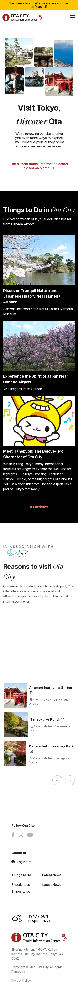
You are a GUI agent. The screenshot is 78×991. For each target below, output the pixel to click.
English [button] (19, 862)
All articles (39, 507)
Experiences (20, 885)
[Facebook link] (13, 835)
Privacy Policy (21, 980)
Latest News (51, 885)
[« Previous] (57, 780)
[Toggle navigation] (72, 17)
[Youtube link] (30, 835)
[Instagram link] (21, 835)
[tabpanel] (39, 724)
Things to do (20, 891)
